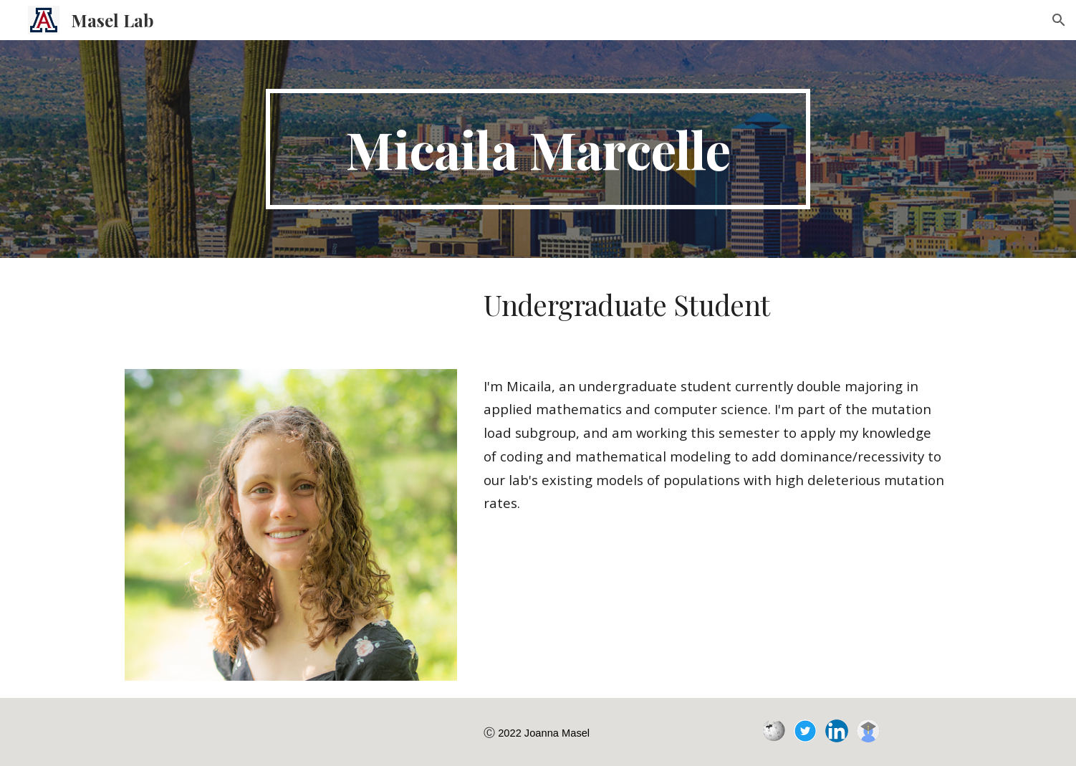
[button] (1059, 20)
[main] (538, 149)
